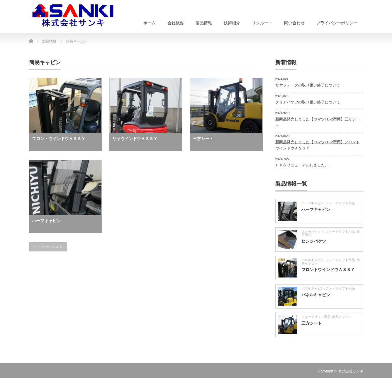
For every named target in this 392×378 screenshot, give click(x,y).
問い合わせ (294, 23)
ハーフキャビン (46, 220)
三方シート (203, 138)
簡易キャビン (342, 317)
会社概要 (175, 23)
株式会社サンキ (351, 371)
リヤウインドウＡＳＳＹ (134, 138)
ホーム (149, 23)
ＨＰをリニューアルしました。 (302, 165)
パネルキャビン (312, 260)
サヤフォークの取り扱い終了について (307, 85)
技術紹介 (232, 23)
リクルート (262, 23)
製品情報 (204, 23)
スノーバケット (312, 231)
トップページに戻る (47, 246)
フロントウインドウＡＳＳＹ (58, 138)
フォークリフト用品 (340, 203)
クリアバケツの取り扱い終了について (307, 102)
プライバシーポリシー (336, 23)
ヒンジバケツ (313, 241)
